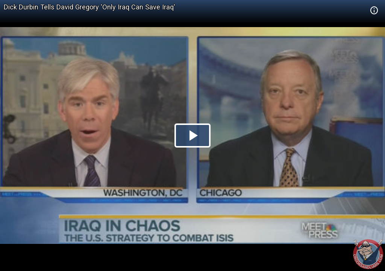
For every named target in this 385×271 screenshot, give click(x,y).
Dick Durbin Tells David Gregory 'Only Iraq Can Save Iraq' (89, 7)
